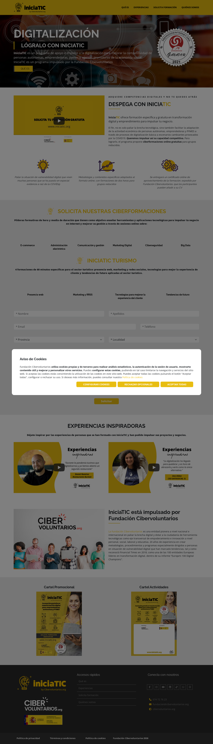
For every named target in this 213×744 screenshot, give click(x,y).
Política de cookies (132, 377)
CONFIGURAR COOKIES (96, 384)
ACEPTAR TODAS (176, 384)
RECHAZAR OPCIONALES (138, 384)
